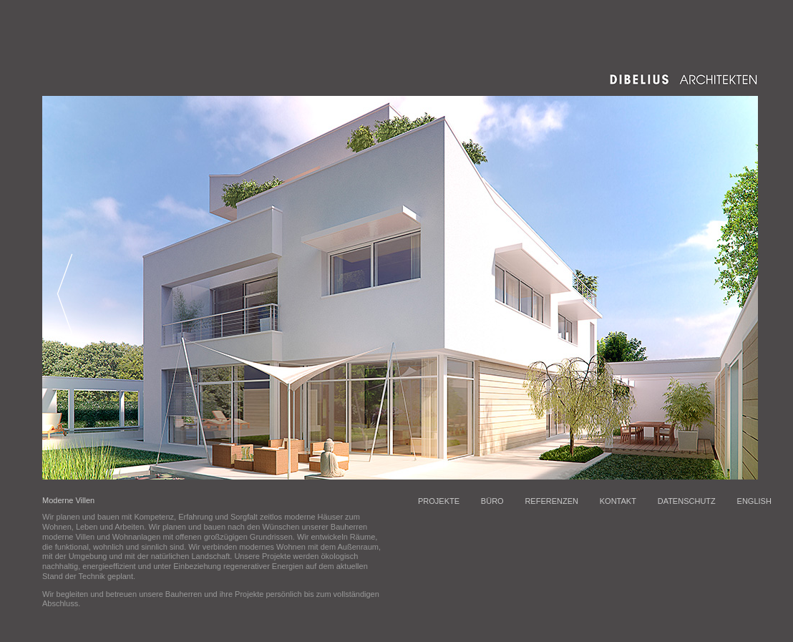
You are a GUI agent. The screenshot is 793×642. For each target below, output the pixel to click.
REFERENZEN (551, 501)
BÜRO (492, 501)
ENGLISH (754, 501)
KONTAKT (618, 501)
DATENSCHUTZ (687, 501)
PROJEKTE (438, 501)
